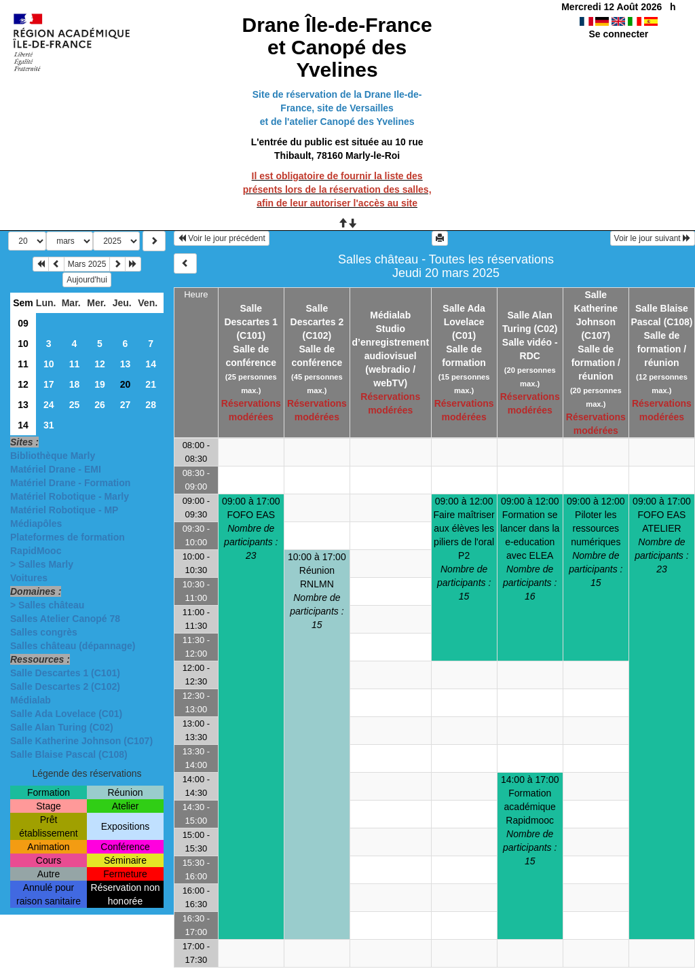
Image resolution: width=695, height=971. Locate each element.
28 (150, 404)
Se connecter (618, 34)
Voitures (29, 577)
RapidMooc (35, 550)
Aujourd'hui (87, 280)
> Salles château (47, 605)
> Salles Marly (41, 564)
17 (48, 384)
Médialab (30, 700)
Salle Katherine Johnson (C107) (81, 740)
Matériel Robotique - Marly (69, 496)
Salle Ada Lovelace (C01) (66, 713)
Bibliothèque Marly (52, 455)
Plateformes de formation (67, 537)
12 (99, 364)
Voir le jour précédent (221, 238)
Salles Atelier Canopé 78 (65, 618)
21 (150, 384)
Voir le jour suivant (652, 238)
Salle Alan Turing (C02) (61, 727)
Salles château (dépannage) (72, 645)
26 (99, 404)
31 (48, 425)
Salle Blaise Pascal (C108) (69, 754)
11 (23, 364)
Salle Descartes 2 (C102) (65, 686)
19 (99, 384)
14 (150, 364)
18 (74, 384)
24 (48, 404)
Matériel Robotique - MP (64, 510)
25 (74, 404)
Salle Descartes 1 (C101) (65, 672)
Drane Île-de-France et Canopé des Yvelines (337, 47)
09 (23, 323)
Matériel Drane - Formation (70, 482)
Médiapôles (36, 523)
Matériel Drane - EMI (55, 469)
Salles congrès (43, 632)
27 (125, 404)
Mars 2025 (87, 264)
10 (23, 343)
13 (125, 364)
